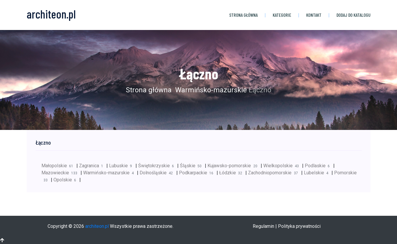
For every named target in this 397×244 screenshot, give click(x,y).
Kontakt (313, 15)
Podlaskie (319, 165)
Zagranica (92, 165)
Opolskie (66, 180)
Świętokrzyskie (157, 165)
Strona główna (243, 15)
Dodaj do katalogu (353, 15)
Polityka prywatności (299, 226)
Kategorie (282, 15)
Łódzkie (232, 173)
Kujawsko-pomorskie (233, 165)
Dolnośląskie (158, 173)
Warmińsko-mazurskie (210, 90)
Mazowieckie (61, 173)
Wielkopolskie (282, 165)
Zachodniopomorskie (274, 173)
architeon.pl (97, 226)
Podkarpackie (198, 173)
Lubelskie (317, 173)
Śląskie (192, 165)
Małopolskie (58, 165)
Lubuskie (122, 165)
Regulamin (263, 226)
